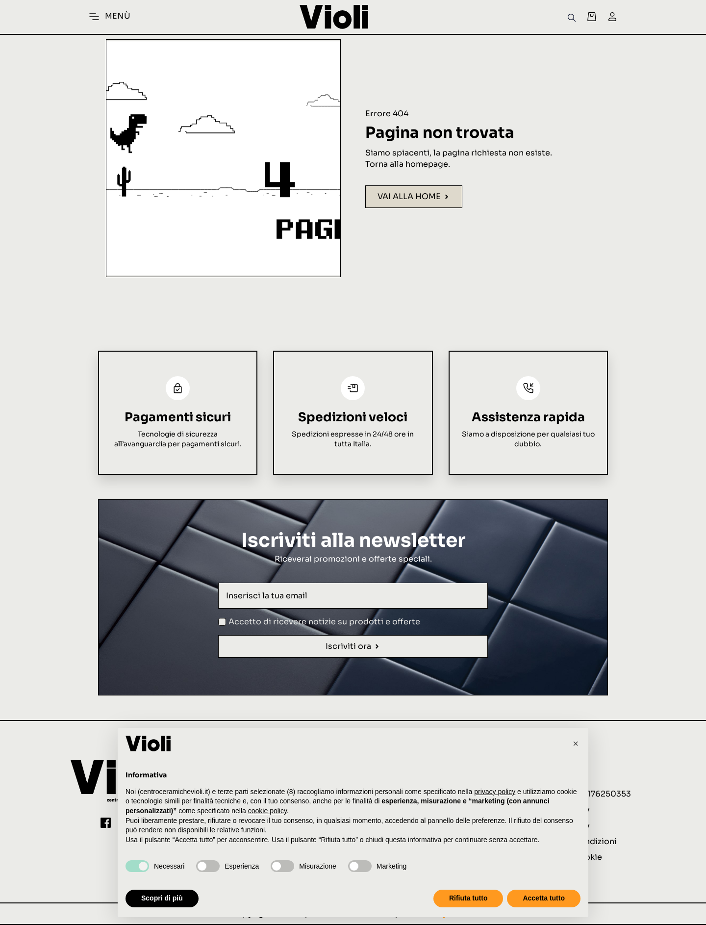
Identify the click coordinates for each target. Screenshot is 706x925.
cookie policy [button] (267, 811)
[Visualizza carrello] (591, 16)
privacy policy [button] (494, 792)
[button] (575, 743)
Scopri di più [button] (162, 898)
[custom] (106, 823)
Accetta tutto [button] (544, 898)
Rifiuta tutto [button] (468, 898)
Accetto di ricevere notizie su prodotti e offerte (324, 622)
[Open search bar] (572, 17)
